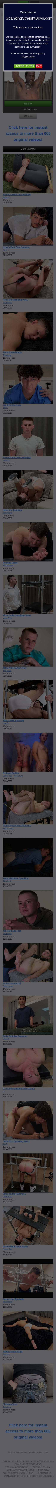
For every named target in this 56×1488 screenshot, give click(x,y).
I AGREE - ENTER (24, 66)
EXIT (39, 66)
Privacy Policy (28, 57)
